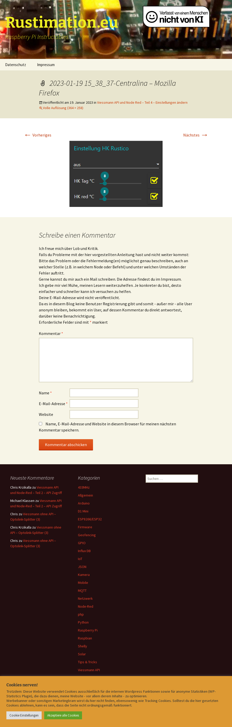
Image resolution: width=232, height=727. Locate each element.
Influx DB (84, 551)
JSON (82, 566)
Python (83, 622)
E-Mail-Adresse (53, 403)
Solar (82, 654)
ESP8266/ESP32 (90, 519)
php (81, 614)
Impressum (46, 64)
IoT (80, 558)
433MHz (84, 487)
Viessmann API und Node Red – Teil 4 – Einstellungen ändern (142, 102)
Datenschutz (15, 64)
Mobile (83, 582)
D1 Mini (83, 511)
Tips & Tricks (87, 662)
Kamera (84, 574)
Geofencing (87, 535)
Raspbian (85, 638)
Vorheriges (37, 135)
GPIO (82, 543)
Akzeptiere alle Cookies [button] (63, 715)
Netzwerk (85, 598)
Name (45, 392)
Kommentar (51, 333)
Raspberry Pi (88, 630)
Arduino (84, 503)
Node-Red (85, 606)
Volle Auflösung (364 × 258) (63, 108)
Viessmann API (89, 670)
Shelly (82, 646)
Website (46, 414)
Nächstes (195, 135)
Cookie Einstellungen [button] (24, 715)
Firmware (85, 527)
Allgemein (85, 495)
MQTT (82, 590)
